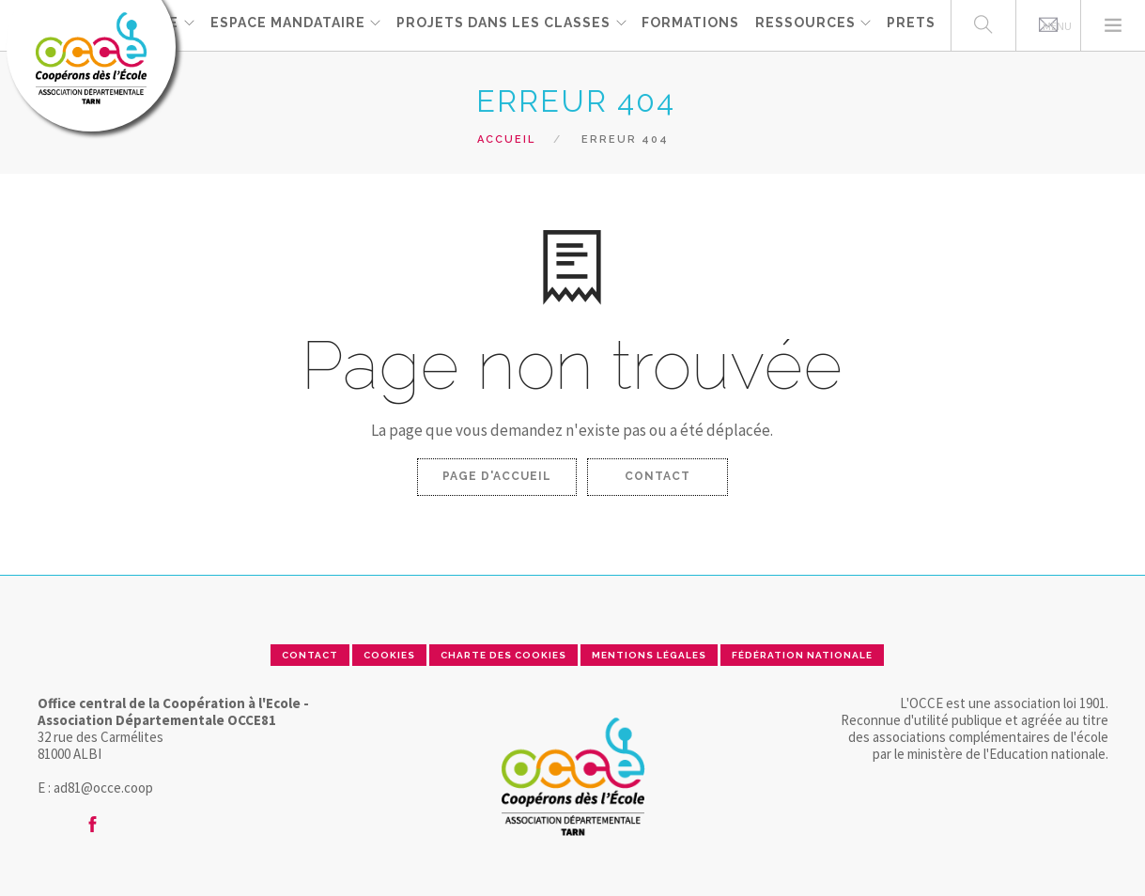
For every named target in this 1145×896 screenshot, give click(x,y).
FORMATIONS (690, 24)
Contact (657, 476)
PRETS (911, 24)
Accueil (506, 139)
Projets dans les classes (502, 24)
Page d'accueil (496, 476)
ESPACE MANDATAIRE (286, 24)
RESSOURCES (804, 24)
